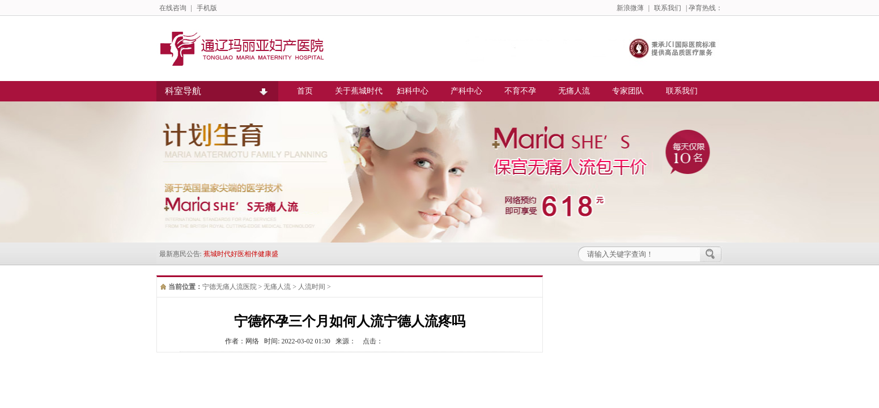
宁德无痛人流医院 (229, 287)
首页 (305, 91)
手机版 (207, 8)
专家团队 (628, 91)
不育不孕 (520, 91)
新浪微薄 (630, 8)
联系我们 (667, 8)
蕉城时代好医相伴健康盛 (240, 254)
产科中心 (466, 91)
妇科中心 (412, 91)
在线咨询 (172, 8)
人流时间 (311, 287)
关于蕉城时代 (359, 91)
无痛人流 (574, 91)
